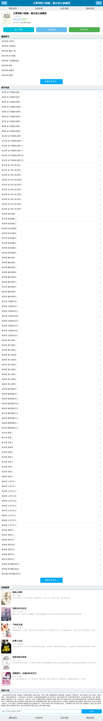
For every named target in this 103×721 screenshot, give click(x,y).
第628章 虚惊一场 (51, 51)
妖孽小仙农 (17, 641)
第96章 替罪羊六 (51, 554)
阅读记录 (90, 8)
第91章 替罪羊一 (51, 530)
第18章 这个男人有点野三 (51, 175)
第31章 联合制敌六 (51, 238)
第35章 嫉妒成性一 (51, 258)
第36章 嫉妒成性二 (51, 262)
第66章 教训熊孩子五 (51, 408)
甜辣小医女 (88, 701)
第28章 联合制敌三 (51, 224)
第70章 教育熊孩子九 (51, 428)
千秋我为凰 (17, 625)
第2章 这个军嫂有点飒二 (51, 97)
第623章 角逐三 (51, 75)
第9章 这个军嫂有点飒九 (51, 131)
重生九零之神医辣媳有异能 (77, 699)
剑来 (93, 697)
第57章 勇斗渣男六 (51, 365)
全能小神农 (36, 695)
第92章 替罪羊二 (51, 535)
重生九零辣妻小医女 (55, 701)
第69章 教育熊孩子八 (51, 423)
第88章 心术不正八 (51, 515)
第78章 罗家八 (51, 467)
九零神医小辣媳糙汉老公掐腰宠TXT (28, 703)
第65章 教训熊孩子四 (51, 404)
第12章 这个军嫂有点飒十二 (51, 146)
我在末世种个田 (62, 697)
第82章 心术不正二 (51, 486)
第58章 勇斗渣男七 (51, 369)
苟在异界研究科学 (74, 697)
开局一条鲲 (45, 695)
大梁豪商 (39, 699)
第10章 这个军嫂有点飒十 (51, 136)
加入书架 (19, 30)
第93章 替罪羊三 (51, 540)
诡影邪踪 (10, 699)
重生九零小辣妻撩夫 (83, 703)
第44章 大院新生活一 (51, 301)
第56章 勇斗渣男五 (51, 360)
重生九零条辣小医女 (14, 706)
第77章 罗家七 (51, 462)
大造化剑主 (22, 697)
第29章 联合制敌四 (51, 228)
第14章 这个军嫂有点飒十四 (51, 155)
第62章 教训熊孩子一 (51, 389)
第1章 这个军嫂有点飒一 (51, 92)
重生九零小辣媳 (62, 699)
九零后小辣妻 (46, 703)
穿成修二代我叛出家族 (24, 695)
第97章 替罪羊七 (51, 559)
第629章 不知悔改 (51, 46)
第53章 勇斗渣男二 (51, 345)
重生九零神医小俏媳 (28, 706)
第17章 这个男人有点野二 (51, 170)
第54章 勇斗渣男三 (51, 350)
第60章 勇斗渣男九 (51, 379)
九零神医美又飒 (70, 703)
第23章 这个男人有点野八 (51, 199)
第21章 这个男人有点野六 (51, 189)
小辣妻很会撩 (10, 701)
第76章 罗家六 (51, 457)
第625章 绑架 (51, 65)
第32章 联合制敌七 (51, 243)
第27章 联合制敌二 (51, 219)
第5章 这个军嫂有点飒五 (51, 112)
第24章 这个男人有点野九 (51, 204)
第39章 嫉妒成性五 (51, 277)
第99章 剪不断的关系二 (51, 569)
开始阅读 (51, 30)
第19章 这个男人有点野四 (51, 180)
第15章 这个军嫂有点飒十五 (51, 160)
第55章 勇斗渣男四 (51, 355)
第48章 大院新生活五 (51, 321)
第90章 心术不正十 (51, 525)
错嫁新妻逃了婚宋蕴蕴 (56, 695)
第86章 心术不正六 (51, 506)
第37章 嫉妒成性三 (51, 267)
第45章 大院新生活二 (51, 306)
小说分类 (39, 8)
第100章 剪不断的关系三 (51, 574)
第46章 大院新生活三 (51, 311)
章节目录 (84, 30)
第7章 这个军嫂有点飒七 (51, 121)
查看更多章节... (51, 81)
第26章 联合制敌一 (51, 214)
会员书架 (64, 8)
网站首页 (13, 8)
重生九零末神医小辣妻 (43, 706)
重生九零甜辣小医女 (58, 703)
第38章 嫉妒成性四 (51, 272)
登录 (99, 3)
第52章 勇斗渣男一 (51, 340)
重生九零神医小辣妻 (22, 701)
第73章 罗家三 (51, 442)
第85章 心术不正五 (51, 501)
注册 (4, 3)
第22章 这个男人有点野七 (51, 194)
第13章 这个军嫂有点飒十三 (51, 151)
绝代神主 (53, 697)
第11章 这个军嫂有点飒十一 (51, 141)
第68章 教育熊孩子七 (51, 418)
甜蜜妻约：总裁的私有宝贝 (24, 673)
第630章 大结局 (25, 22)
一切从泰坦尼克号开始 (8, 695)
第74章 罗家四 (51, 447)
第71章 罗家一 (51, 433)
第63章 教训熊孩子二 (51, 394)
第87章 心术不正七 (51, 511)
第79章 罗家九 (51, 472)
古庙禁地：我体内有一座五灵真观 (76, 695)
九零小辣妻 (12, 703)
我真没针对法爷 (19, 608)
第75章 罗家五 (51, 452)
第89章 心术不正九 (51, 520)
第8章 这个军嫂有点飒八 (51, 126)
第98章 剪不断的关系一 (51, 564)
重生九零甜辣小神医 (50, 699)
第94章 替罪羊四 (51, 545)
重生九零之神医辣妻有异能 (38, 701)
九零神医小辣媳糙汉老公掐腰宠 (73, 701)
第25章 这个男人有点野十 (51, 209)
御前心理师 (17, 592)
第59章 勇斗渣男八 (51, 374)
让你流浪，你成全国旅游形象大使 (38, 697)
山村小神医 (92, 695)
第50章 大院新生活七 (51, 331)
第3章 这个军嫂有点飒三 (51, 102)
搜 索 (92, 712)
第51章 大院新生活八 (51, 335)
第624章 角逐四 (51, 70)
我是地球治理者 (19, 657)
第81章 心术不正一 (51, 481)
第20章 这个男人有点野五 (51, 185)
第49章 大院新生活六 (51, 326)
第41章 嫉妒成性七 (51, 287)
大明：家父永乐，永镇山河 (22, 699)
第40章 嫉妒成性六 (51, 282)
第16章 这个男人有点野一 (51, 165)
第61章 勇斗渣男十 (51, 384)
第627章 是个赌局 (51, 56)
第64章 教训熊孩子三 (51, 399)
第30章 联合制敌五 (51, 233)
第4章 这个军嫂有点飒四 (51, 107)
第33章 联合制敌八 (51, 248)
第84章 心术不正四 (51, 496)
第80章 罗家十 (51, 477)
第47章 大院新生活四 (51, 316)
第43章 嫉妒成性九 (51, 297)
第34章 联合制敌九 (51, 253)
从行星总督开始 (86, 697)
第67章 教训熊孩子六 (51, 413)
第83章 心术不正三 (51, 491)
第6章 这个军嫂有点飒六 (51, 117)
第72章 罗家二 (51, 438)
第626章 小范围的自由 (51, 61)
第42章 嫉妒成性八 (51, 292)
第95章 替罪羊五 (51, 549)
